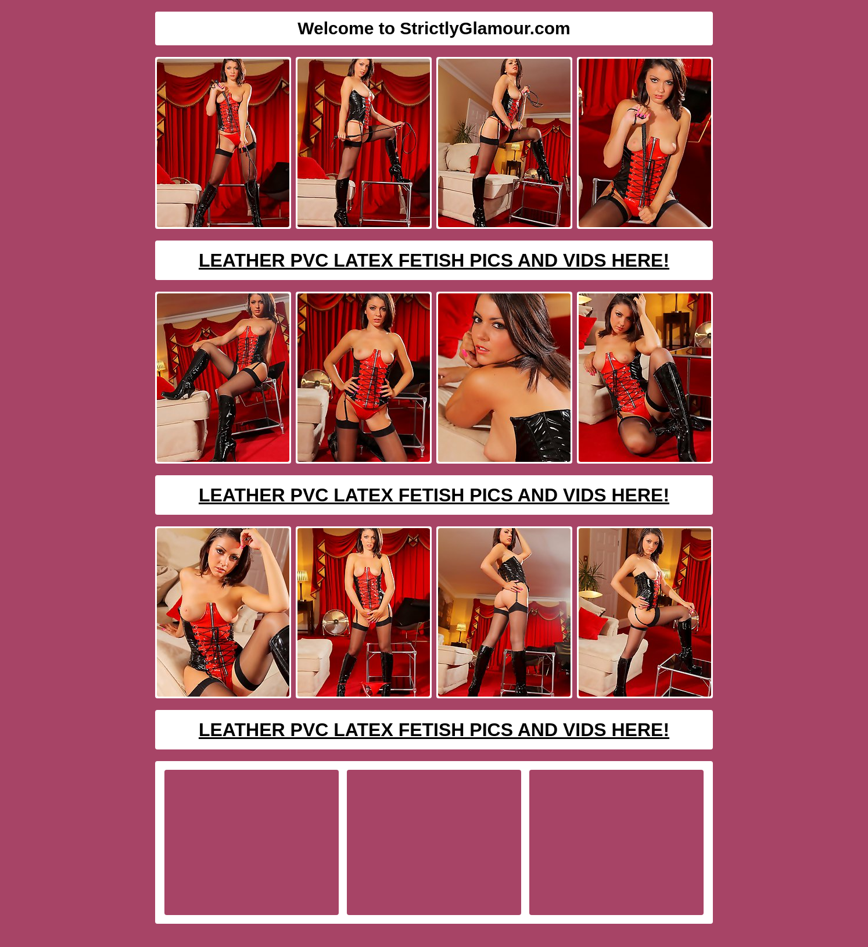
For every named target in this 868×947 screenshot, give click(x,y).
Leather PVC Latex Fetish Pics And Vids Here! (434, 260)
